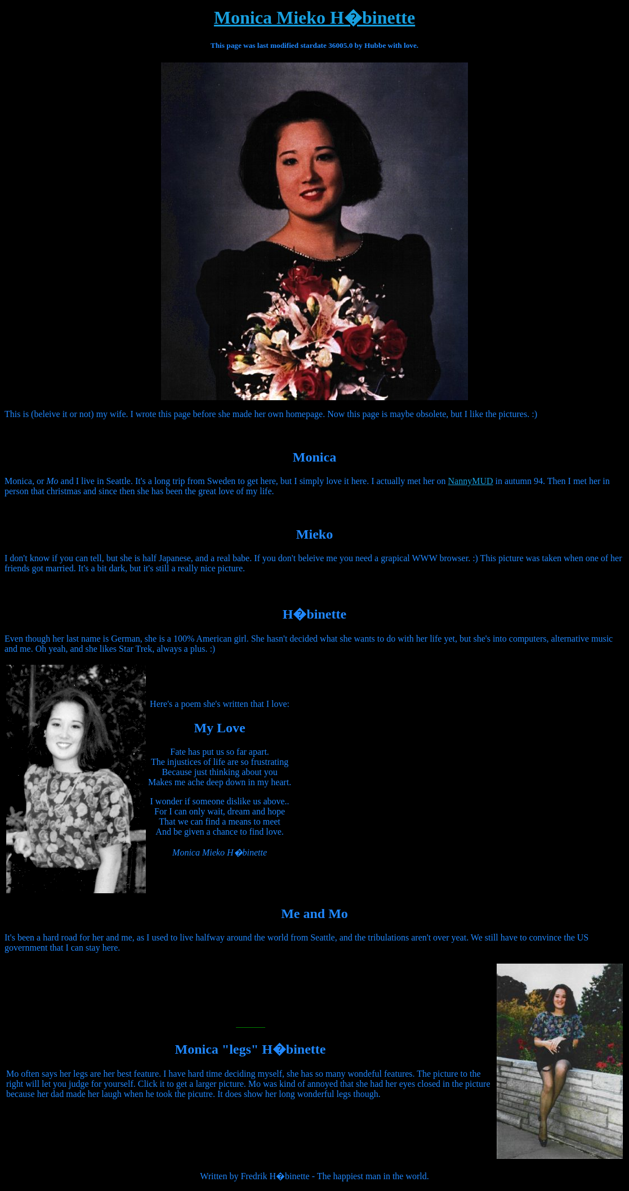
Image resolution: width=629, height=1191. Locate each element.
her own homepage (288, 414)
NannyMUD (470, 481)
